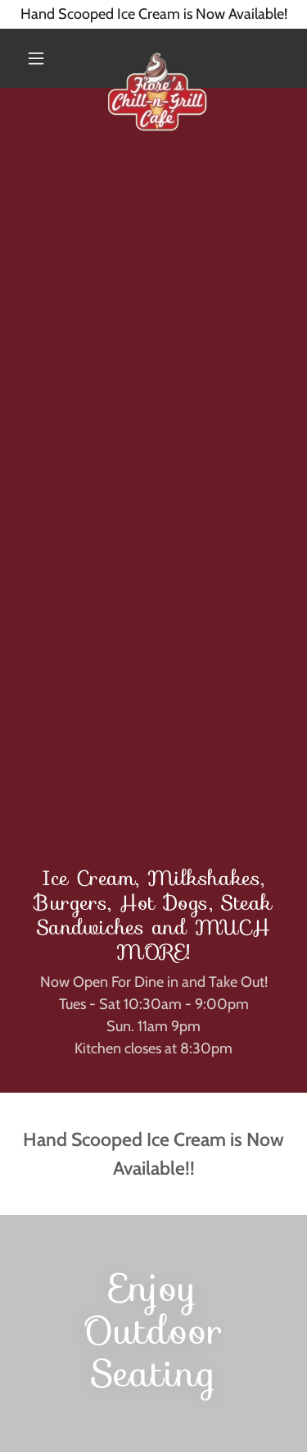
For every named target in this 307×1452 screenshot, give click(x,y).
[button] (36, 58)
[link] (156, 58)
